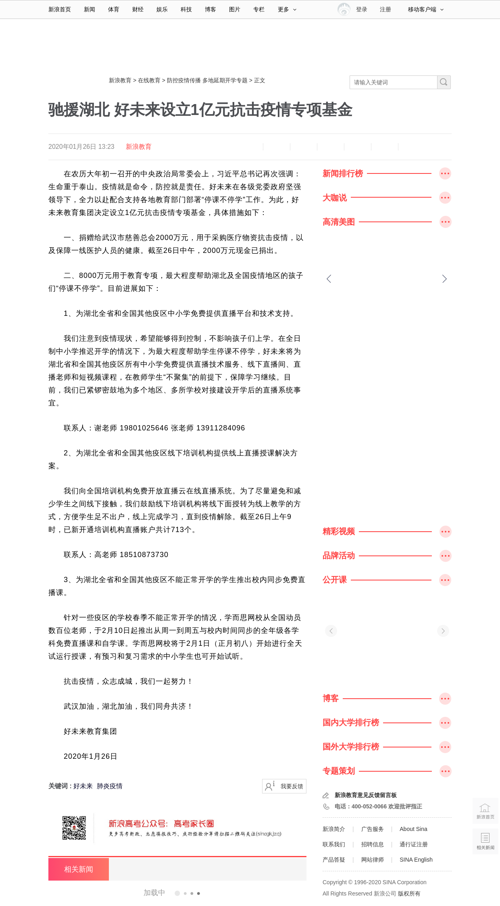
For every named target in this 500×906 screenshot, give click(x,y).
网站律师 (372, 859)
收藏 (303, 147)
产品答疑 (334, 859)
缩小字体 (249, 147)
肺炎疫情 (110, 786)
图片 (234, 9)
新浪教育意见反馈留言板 (366, 795)
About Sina (413, 829)
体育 (113, 9)
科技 (186, 9)
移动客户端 (426, 9)
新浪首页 (59, 9)
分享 (384, 147)
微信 (357, 147)
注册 (385, 9)
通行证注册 (414, 844)
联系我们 (334, 844)
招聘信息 (372, 844)
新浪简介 (334, 829)
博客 (210, 9)
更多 (287, 9)
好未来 (83, 786)
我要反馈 (292, 786)
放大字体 (276, 147)
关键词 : (60, 786)
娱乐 (162, 9)
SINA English (416, 859)
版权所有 (409, 893)
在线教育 (149, 80)
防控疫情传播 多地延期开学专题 (207, 80)
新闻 (89, 9)
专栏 (259, 9)
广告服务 (372, 829)
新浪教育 (120, 80)
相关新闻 (78, 869)
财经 (138, 9)
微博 (330, 147)
